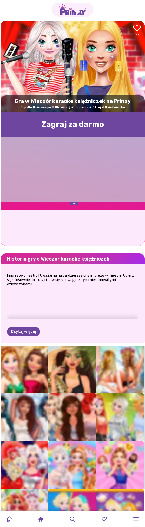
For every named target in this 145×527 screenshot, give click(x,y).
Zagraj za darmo (72, 124)
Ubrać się (62, 107)
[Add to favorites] (137, 30)
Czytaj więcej (23, 331)
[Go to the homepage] (72, 9)
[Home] (9, 519)
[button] (40, 519)
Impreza (81, 107)
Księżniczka (115, 107)
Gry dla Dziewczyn (35, 107)
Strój (96, 107)
